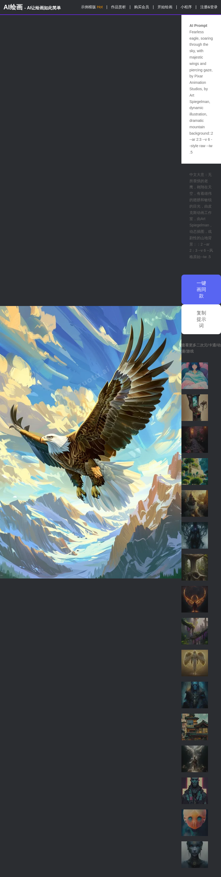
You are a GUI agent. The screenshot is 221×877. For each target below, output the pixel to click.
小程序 (186, 7)
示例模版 (92, 7)
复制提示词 (201, 319)
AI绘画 (32, 7)
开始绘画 (165, 7)
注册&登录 (209, 7)
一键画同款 (201, 289)
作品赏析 (118, 7)
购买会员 (141, 7)
